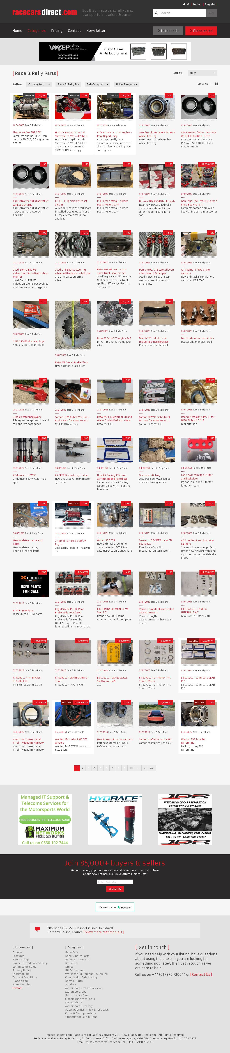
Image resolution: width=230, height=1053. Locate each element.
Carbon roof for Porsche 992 (155, 739)
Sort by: (177, 73)
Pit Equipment (74, 970)
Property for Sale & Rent (81, 1016)
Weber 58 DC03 (106, 540)
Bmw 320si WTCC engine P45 (114, 338)
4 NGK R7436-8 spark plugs (28, 341)
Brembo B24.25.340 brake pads (157, 201)
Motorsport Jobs (75, 991)
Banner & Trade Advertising (30, 963)
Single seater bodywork (27, 417)
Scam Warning (22, 984)
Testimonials (21, 974)
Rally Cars (71, 963)
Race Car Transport (77, 959)
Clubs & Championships (80, 1013)
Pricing (57, 31)
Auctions (71, 984)
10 (131, 768)
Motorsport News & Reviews (84, 988)
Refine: (17, 84)
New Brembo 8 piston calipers (115, 739)
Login (196, 4)
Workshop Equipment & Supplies (86, 974)
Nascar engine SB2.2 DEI (27, 132)
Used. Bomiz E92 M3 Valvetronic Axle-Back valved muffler (30, 273)
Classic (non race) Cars (80, 999)
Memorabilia (73, 1002)
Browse (17, 952)
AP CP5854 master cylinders (71, 475)
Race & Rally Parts (77, 956)
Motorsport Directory (79, 1006)
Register (210, 4)
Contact (74, 31)
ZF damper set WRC (24, 475)
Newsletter (95, 31)
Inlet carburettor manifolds (197, 338)
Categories (37, 31)
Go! (211, 13)
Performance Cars (77, 995)
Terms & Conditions (25, 977)
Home (17, 31)
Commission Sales (24, 966)
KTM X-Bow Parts (23, 610)
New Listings (21, 959)
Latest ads (168, 31)
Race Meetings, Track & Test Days (87, 1009)
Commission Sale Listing (81, 977)
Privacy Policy (22, 970)
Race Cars (71, 952)
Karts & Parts (74, 981)
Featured (18, 956)
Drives (69, 966)
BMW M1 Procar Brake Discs (71, 362)
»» (152, 768)
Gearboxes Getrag (149, 475)
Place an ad (201, 31)
